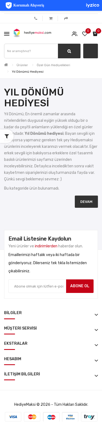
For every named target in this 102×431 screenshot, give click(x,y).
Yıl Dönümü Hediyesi (28, 72)
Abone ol (79, 286)
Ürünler (22, 65)
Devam (86, 202)
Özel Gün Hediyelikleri (53, 65)
